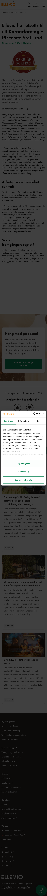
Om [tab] (38, 421)
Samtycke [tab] (8, 421)
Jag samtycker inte (23, 480)
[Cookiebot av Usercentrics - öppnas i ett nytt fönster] (33, 414)
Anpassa (23, 472)
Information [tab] (23, 421)
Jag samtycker (23, 463)
